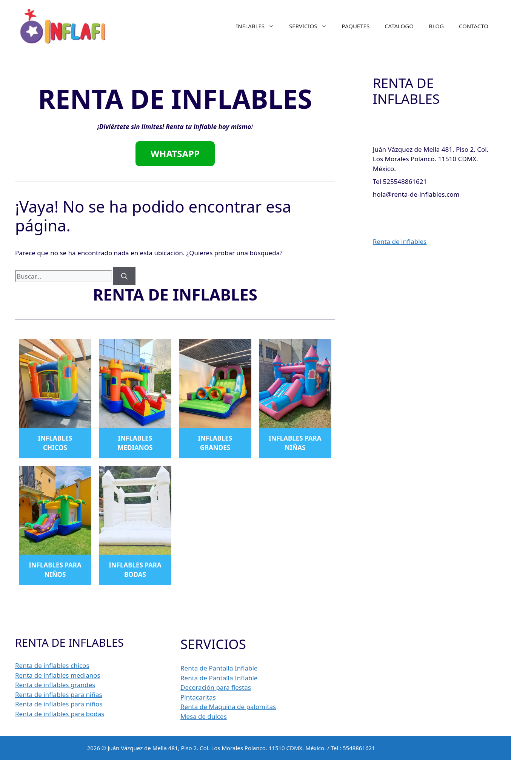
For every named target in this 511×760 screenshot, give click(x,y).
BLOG (436, 26)
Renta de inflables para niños (58, 704)
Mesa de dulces (203, 716)
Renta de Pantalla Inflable (218, 668)
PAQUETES (356, 26)
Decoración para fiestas (215, 687)
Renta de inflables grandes (55, 684)
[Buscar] (124, 276)
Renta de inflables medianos (57, 675)
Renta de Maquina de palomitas (228, 706)
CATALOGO (399, 26)
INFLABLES (259, 26)
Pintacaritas (198, 697)
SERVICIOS (311, 26)
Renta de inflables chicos (52, 665)
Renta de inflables (399, 241)
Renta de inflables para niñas (58, 694)
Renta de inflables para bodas (59, 713)
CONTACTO (473, 26)
